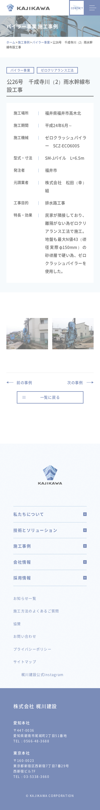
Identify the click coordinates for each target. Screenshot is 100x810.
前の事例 (24, 382)
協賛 (17, 623)
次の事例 (75, 382)
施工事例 (50, 546)
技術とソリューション (50, 530)
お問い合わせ (24, 636)
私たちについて (50, 514)
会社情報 (50, 562)
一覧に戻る (50, 397)
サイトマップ (24, 661)
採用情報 (50, 578)
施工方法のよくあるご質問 (36, 610)
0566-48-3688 (36, 741)
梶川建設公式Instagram (42, 674)
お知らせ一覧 (24, 598)
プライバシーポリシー (32, 649)
